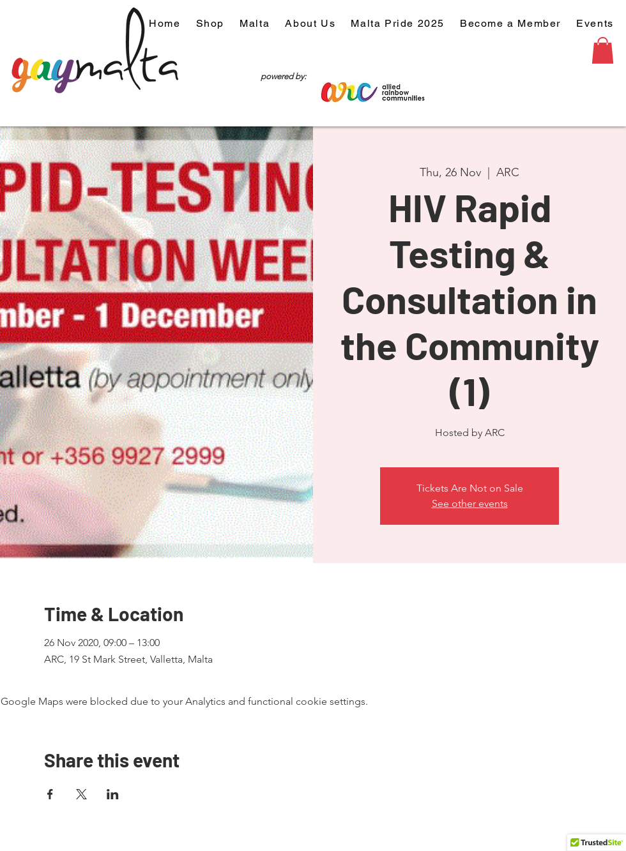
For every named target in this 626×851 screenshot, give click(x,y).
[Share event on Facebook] (50, 794)
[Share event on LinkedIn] (113, 794)
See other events (470, 503)
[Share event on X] (81, 794)
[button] (603, 50)
